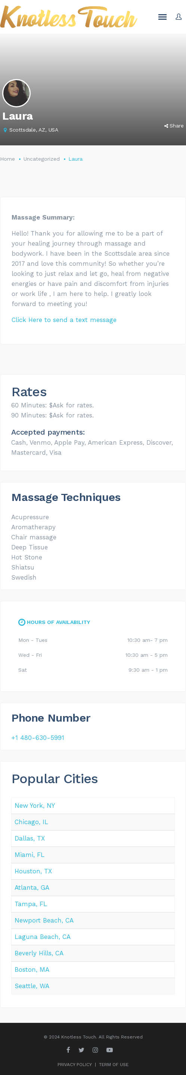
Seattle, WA (32, 986)
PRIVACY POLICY (75, 1064)
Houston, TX (33, 871)
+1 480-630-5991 (37, 737)
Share (174, 126)
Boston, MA (32, 969)
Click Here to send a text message (64, 320)
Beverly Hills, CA (39, 953)
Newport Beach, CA (44, 920)
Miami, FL (29, 854)
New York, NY (35, 805)
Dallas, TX (30, 838)
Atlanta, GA (32, 887)
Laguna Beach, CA (43, 936)
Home (7, 159)
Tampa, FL (31, 904)
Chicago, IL (31, 822)
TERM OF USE (113, 1064)
